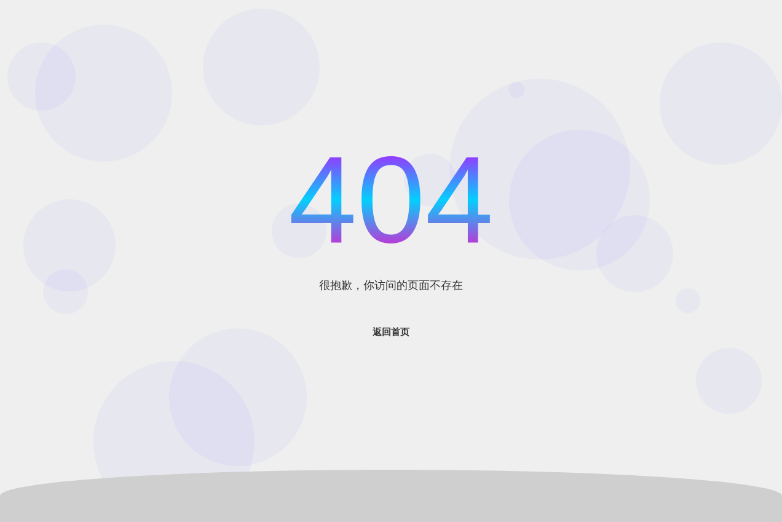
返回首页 (391, 331)
